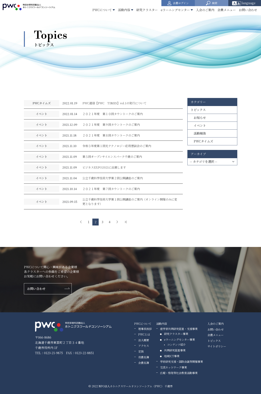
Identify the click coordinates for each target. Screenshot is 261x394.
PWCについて (142, 324)
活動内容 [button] (124, 10)
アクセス (143, 346)
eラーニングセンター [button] (175, 10)
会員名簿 (143, 363)
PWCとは (144, 334)
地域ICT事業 (171, 356)
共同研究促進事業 (174, 350)
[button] (211, 3)
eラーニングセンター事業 (179, 339)
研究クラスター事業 (176, 334)
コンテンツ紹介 (176, 344)
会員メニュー (226, 10)
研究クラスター (147, 10)
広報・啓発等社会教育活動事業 (179, 373)
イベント (198, 125)
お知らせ (198, 117)
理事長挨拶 (145, 329)
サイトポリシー (216, 346)
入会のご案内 (205, 10)
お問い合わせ (248, 10)
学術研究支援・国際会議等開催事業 (181, 361)
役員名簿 (143, 357)
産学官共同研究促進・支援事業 (179, 329)
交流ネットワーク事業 (173, 367)
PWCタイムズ (202, 141)
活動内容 (161, 324)
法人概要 (143, 340)
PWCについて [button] (102, 10)
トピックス (198, 110)
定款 (141, 351)
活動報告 (198, 133)
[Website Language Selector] (245, 3)
